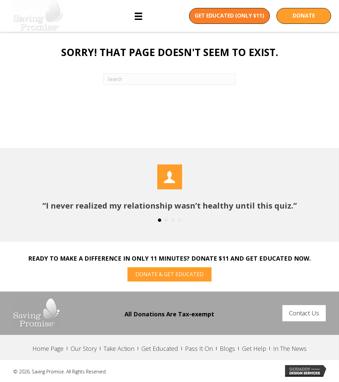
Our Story (84, 348)
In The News (290, 348)
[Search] (169, 79)
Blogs (227, 348)
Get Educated (159, 348)
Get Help (254, 348)
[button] (229, 16)
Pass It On (199, 348)
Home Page (48, 348)
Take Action (119, 348)
